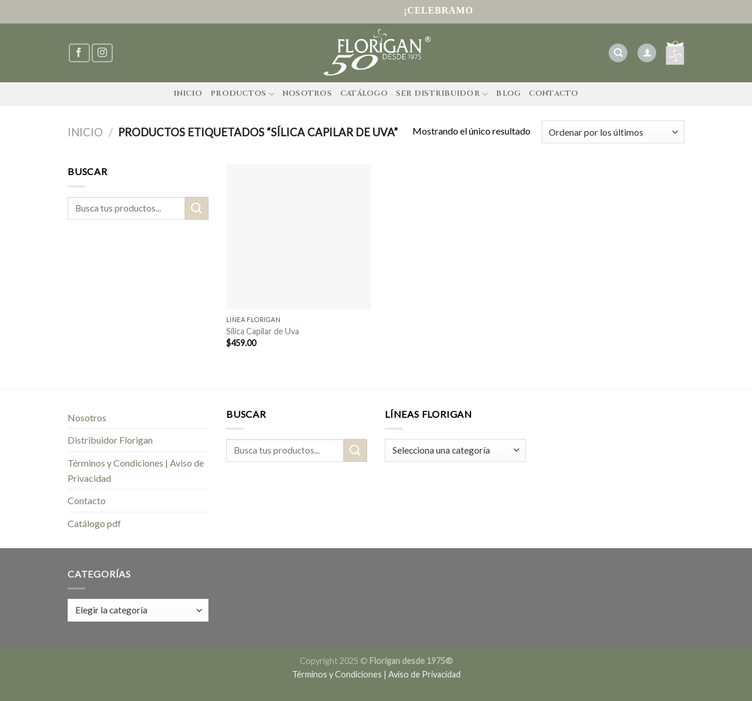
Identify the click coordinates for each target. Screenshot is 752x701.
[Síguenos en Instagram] (102, 53)
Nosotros (307, 94)
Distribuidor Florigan (110, 439)
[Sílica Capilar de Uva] (298, 236)
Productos (242, 94)
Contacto (553, 94)
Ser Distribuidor (442, 94)
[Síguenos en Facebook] (79, 53)
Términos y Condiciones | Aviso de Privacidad (136, 470)
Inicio (187, 94)
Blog (508, 94)
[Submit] (197, 208)
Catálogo (364, 94)
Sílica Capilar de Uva (262, 331)
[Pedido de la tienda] (613, 131)
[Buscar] (618, 53)
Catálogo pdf (94, 523)
